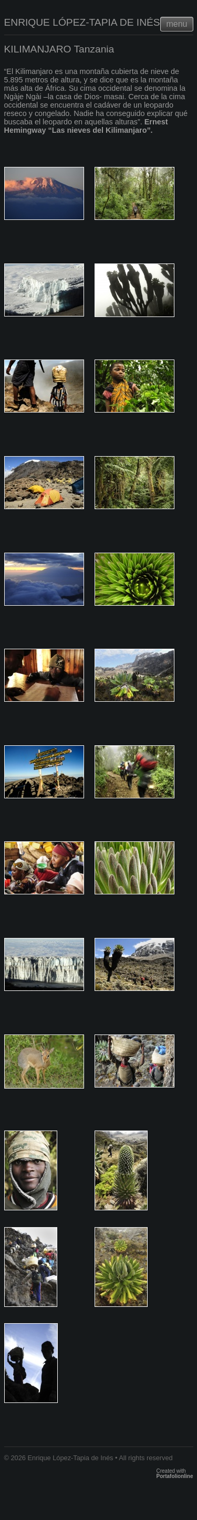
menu (176, 23)
